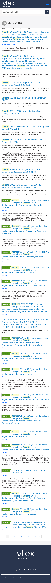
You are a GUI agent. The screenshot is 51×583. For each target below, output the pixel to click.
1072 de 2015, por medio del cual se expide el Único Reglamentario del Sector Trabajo (25, 371)
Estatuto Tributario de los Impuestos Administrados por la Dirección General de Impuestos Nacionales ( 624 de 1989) (24, 524)
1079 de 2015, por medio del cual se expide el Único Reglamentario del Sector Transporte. (25, 511)
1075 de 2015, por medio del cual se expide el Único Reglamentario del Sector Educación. (25, 434)
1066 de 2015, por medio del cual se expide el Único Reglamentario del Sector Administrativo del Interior (25, 447)
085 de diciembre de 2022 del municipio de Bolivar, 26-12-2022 (25, 127)
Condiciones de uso (11, 577)
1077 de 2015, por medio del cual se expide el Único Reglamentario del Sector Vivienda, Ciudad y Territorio (25, 204)
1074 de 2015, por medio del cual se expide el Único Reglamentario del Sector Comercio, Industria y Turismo (25, 255)
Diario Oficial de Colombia (9, 44)
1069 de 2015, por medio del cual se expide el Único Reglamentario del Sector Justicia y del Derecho (25, 283)
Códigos (4, 210)
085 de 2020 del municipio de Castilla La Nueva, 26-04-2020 (24, 112)
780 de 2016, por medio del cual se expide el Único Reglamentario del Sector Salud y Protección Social (25, 397)
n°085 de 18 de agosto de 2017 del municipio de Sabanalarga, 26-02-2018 (21, 170)
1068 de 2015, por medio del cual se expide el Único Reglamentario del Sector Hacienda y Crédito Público (25, 357)
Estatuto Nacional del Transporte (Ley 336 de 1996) (28, 471)
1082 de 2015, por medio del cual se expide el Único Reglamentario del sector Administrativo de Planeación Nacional (25, 419)
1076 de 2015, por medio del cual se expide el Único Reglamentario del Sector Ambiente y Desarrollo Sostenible (25, 229)
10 (39, 536)
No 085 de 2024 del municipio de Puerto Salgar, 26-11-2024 (24, 141)
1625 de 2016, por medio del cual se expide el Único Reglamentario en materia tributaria (25, 269)
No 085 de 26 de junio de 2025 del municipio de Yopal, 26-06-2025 (21, 83)
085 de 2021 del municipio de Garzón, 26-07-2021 (24, 99)
